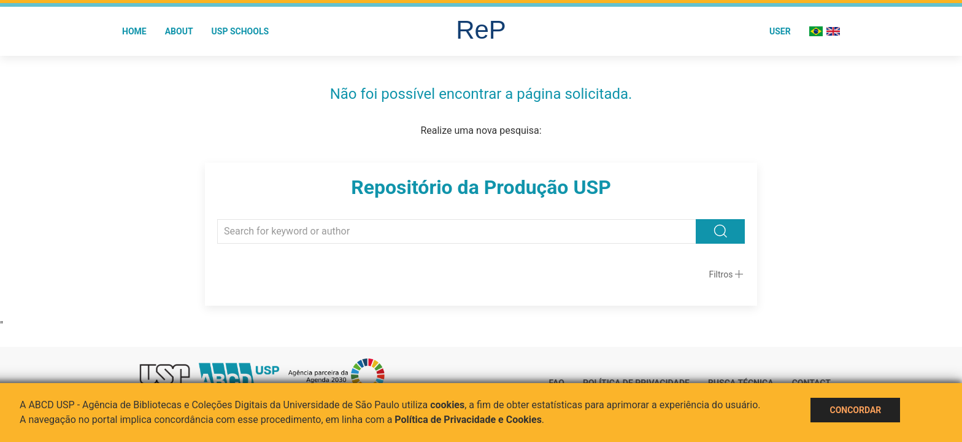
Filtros (721, 274)
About (179, 31)
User (780, 31)
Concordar (855, 410)
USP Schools (240, 31)
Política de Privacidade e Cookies (468, 419)
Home (134, 31)
